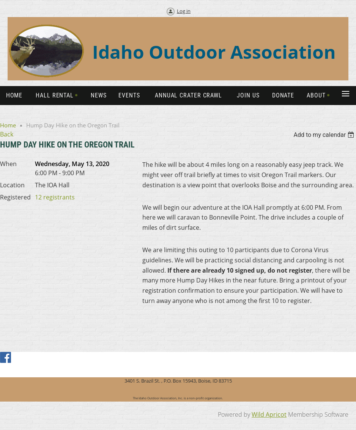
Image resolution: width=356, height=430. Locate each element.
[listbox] (324, 135)
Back (6, 134)
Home (8, 125)
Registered (15, 197)
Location (12, 185)
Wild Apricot (269, 414)
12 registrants (55, 197)
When (8, 164)
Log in (184, 11)
